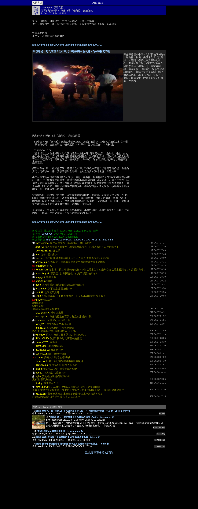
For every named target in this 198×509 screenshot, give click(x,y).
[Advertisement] (99, 68)
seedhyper (46, 7)
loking (38, 410)
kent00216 (41, 395)
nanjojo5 (40, 318)
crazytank (40, 322)
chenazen (40, 361)
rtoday (38, 424)
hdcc (38, 326)
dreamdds (40, 330)
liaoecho (40, 402)
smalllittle (40, 307)
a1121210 (40, 435)
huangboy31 (42, 314)
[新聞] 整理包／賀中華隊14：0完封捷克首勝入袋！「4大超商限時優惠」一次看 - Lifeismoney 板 (82, 452)
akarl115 (40, 369)
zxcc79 (39, 288)
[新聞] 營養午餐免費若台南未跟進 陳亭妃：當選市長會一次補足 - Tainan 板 (72, 485)
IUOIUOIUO (42, 379)
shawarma (41, 303)
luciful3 (39, 333)
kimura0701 (41, 383)
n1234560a (41, 406)
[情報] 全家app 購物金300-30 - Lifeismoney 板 (60, 472)
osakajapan (41, 357)
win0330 (40, 376)
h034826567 (42, 391)
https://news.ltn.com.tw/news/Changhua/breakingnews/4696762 (67, 44)
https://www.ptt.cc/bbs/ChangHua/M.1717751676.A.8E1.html (79, 281)
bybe (38, 417)
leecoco (39, 299)
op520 (38, 414)
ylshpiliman (41, 311)
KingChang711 (43, 428)
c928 (38, 337)
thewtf (38, 341)
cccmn (39, 398)
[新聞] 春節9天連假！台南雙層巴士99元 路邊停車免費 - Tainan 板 (67, 478)
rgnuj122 (40, 365)
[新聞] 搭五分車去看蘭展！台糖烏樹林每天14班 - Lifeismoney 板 (82, 458)
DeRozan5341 (43, 292)
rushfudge (40, 387)
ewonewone (42, 284)
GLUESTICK (42, 354)
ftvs (37, 295)
